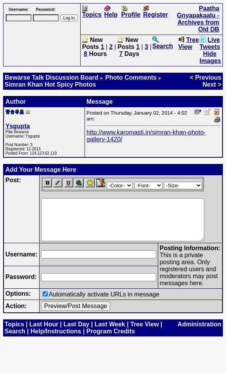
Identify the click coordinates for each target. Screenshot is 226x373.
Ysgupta (17, 126)
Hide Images (210, 57)
